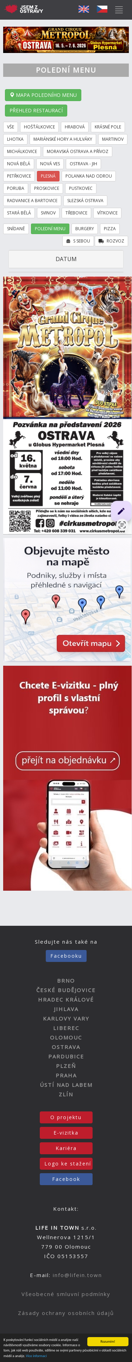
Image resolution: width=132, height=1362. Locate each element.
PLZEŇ (66, 1065)
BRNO (66, 980)
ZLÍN (66, 1094)
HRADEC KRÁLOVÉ (66, 999)
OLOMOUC (66, 1037)
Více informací (36, 1356)
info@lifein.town (77, 1274)
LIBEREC (66, 1027)
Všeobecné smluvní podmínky (66, 1293)
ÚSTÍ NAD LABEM (66, 1084)
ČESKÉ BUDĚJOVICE (66, 990)
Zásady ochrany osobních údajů (66, 1312)
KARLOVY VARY (66, 1018)
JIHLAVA (66, 1008)
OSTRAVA (66, 1046)
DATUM (66, 259)
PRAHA (66, 1075)
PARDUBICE (66, 1056)
